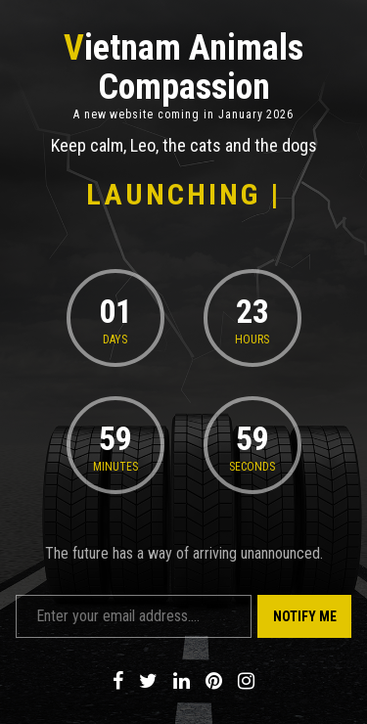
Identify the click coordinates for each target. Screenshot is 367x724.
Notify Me (305, 616)
